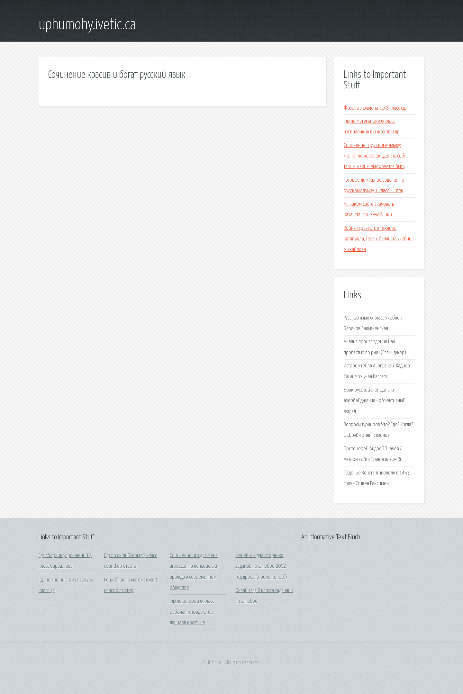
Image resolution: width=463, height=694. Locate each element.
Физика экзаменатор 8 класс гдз (375, 108)
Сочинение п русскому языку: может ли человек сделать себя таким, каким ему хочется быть (375, 156)
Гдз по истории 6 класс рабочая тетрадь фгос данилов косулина (192, 612)
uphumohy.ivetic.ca (87, 25)
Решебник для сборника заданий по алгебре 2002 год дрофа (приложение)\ (261, 566)
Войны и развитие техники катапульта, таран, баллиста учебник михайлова (379, 239)
